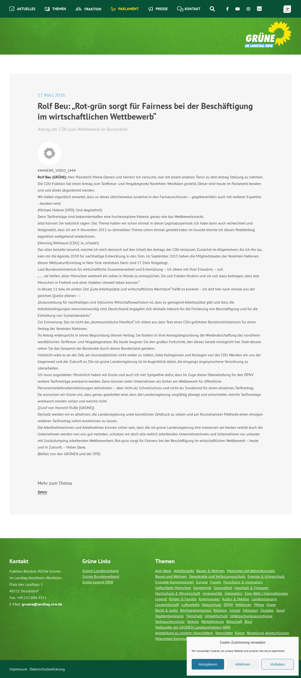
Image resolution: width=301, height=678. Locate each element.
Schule (234, 610)
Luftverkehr (190, 604)
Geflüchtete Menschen (173, 587)
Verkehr (193, 621)
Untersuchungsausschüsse (251, 616)
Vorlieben (277, 664)
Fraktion (88, 9)
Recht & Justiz (166, 610)
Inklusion (250, 610)
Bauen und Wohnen (171, 576)
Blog (248, 621)
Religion (220, 610)
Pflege (259, 604)
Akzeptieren (207, 664)
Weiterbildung (212, 621)
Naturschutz (211, 604)
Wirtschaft (234, 621)
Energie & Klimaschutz (266, 576)
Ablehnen (242, 664)
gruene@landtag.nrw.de (42, 604)
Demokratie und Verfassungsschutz (217, 576)
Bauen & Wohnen (210, 570)
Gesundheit (223, 587)
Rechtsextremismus (195, 610)
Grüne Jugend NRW (97, 582)
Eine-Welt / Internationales (266, 593)
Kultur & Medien (235, 599)
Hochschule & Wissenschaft (177, 593)
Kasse (240, 632)
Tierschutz (194, 616)
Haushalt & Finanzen (251, 587)
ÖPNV (42, 492)
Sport (280, 610)
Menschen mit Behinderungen (251, 570)
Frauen (215, 582)
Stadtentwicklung (169, 616)
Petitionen (243, 604)
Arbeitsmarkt (184, 570)
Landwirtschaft (167, 604)
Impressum (18, 669)
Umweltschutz (216, 616)
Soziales (267, 610)
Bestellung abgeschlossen (268, 632)
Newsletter (224, 632)
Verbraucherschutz (170, 621)
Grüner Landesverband (100, 570)
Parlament (125, 8)
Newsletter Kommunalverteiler (179, 638)
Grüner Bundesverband (100, 576)
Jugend (161, 599)
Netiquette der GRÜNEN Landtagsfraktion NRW (192, 627)
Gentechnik (202, 587)
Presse (158, 8)
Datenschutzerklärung (47, 669)
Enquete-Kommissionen (174, 582)
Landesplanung (264, 599)
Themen (55, 8)
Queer (271, 604)
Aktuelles (22, 8)
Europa (202, 582)
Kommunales (209, 599)
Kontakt (188, 8)
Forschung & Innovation (243, 582)
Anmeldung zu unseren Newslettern (184, 632)
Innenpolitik (212, 593)
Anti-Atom (163, 570)
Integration (233, 593)
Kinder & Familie (182, 599)
